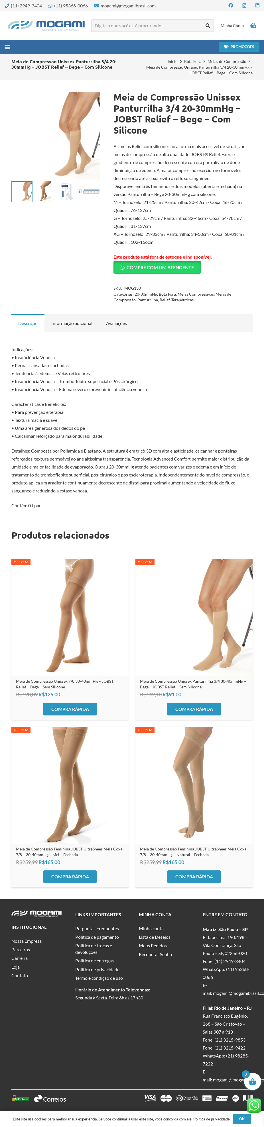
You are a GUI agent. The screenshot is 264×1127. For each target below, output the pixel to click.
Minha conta (151, 928)
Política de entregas (94, 960)
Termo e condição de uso (99, 978)
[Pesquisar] (208, 25)
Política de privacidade (97, 969)
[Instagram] (244, 5)
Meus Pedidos (153, 945)
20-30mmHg (146, 294)
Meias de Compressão (227, 61)
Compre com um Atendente (160, 267)
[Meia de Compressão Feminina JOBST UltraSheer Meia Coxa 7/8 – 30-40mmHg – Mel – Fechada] (70, 785)
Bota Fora (192, 61)
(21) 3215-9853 (229, 1039)
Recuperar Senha (155, 954)
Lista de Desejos (154, 937)
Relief (165, 299)
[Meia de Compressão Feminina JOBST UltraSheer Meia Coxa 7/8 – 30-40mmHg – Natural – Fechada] (194, 785)
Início (173, 61)
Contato (19, 975)
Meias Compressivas (196, 294)
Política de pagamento (97, 937)
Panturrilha (147, 299)
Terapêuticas (182, 299)
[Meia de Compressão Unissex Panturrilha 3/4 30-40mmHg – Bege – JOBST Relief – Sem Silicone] (194, 617)
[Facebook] (230, 5)
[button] (7, 47)
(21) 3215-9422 (229, 1047)
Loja (15, 966)
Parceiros (20, 949)
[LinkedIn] (257, 5)
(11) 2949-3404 (229, 961)
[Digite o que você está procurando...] (152, 25)
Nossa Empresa (26, 941)
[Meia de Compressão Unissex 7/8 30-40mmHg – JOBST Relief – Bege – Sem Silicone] (70, 617)
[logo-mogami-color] (46, 26)
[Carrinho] (253, 25)
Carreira (19, 958)
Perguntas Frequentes (97, 928)
